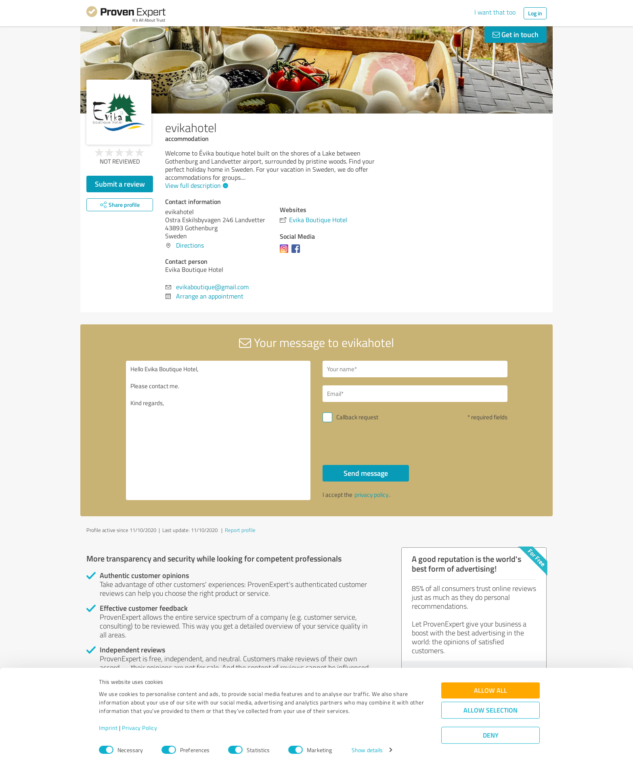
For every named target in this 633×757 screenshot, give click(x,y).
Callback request (357, 417)
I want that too (495, 12)
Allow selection (490, 702)
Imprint (108, 719)
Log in (535, 13)
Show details (367, 742)
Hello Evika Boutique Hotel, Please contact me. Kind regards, (218, 430)
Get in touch (516, 34)
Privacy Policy (139, 719)
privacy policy (371, 494)
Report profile (240, 530)
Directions (190, 245)
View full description (195, 185)
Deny (491, 727)
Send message (366, 473)
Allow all (490, 682)
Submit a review (120, 184)
